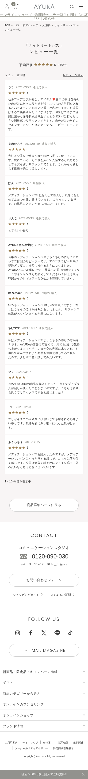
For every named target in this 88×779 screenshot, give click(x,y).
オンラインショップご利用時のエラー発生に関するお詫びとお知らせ (44, 17)
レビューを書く (73, 75)
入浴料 (47, 25)
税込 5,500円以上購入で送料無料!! (44, 774)
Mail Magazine (49, 651)
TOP (7, 25)
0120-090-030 (50, 556)
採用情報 (63, 742)
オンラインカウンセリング (23, 705)
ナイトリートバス (65, 25)
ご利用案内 (11, 742)
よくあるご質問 (60, 595)
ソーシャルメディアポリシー (31, 748)
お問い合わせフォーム (44, 580)
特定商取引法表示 (63, 748)
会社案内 (48, 742)
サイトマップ (30, 742)
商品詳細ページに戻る (44, 505)
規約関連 (78, 742)
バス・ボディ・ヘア (26, 25)
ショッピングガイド (26, 595)
